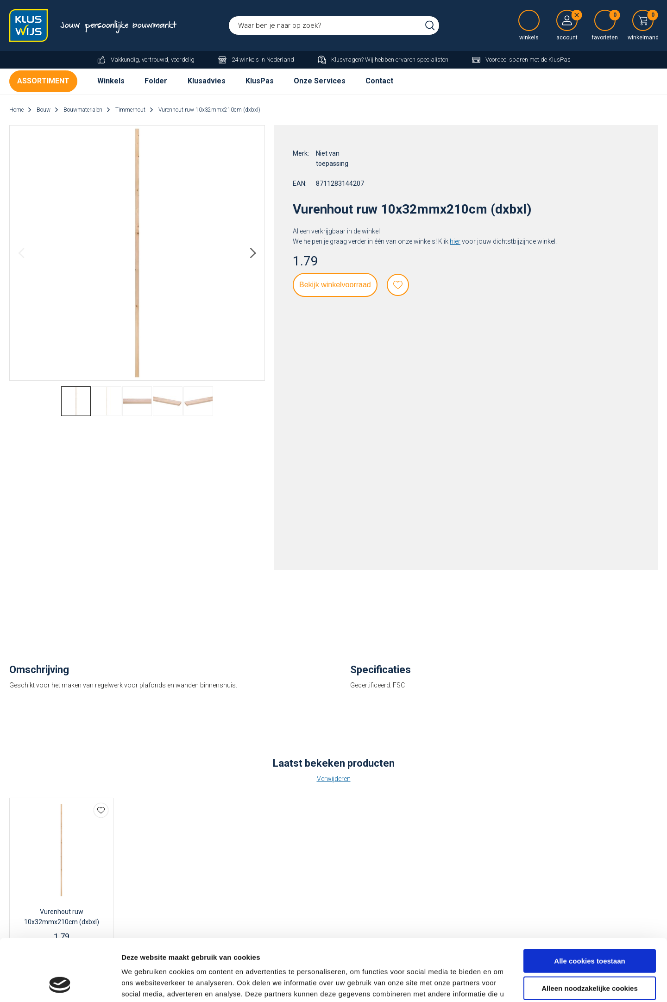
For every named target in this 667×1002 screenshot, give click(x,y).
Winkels (111, 80)
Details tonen (143, 984)
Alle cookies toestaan (589, 903)
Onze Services (320, 80)
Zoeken (430, 25)
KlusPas (259, 80)
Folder (156, 80)
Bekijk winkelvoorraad (335, 285)
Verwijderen (334, 778)
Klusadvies (207, 80)
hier (455, 241)
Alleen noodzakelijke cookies (589, 930)
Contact (379, 80)
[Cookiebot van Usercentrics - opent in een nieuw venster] (60, 984)
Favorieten (398, 285)
